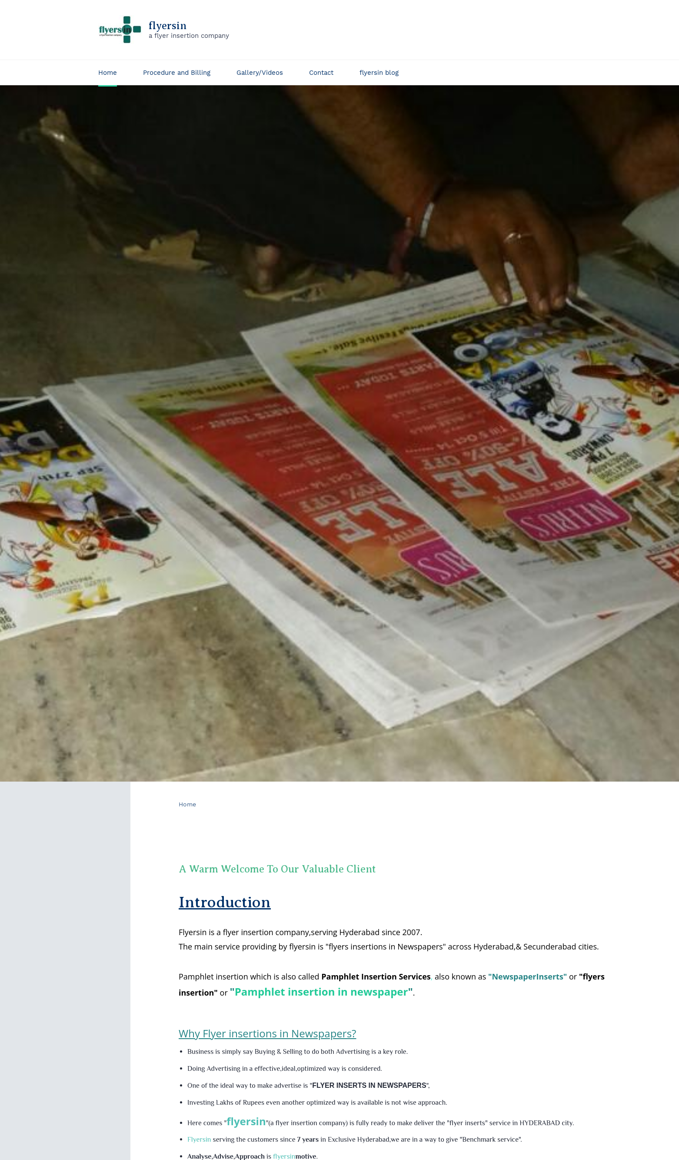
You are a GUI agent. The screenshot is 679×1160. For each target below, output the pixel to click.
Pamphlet (261, 989)
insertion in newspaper (348, 989)
